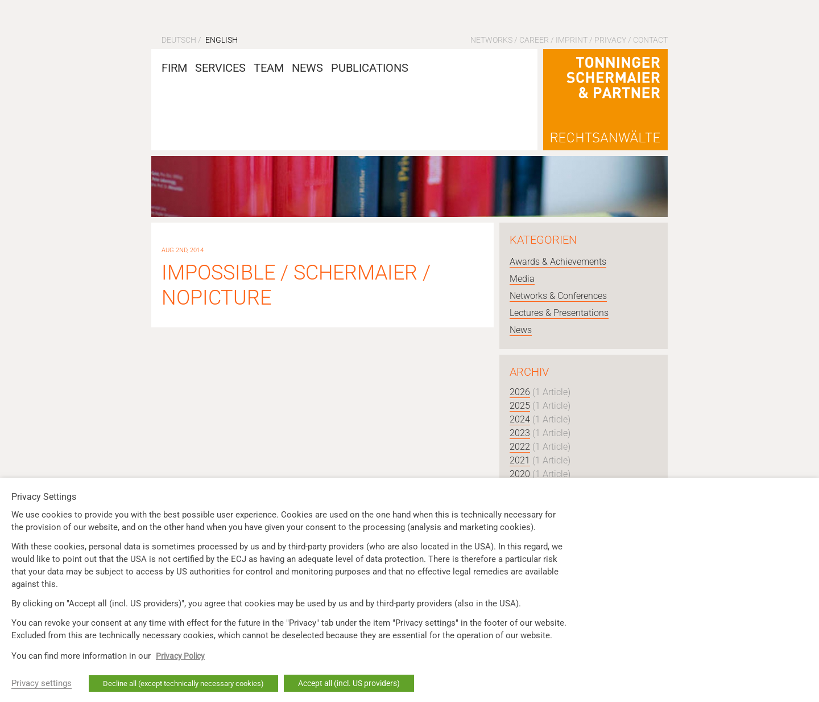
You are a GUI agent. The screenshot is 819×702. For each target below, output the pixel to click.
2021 (520, 460)
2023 (520, 433)
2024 (520, 419)
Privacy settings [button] (41, 683)
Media (522, 278)
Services (220, 68)
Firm (174, 68)
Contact (650, 39)
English (221, 39)
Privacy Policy (180, 655)
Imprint (572, 39)
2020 (520, 474)
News (307, 68)
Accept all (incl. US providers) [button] (349, 683)
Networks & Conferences (558, 295)
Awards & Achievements (558, 261)
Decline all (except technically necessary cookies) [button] (183, 683)
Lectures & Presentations (559, 312)
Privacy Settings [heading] (43, 497)
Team (269, 68)
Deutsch (179, 39)
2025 (520, 405)
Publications (369, 68)
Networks (491, 39)
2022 (520, 446)
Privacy (610, 39)
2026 (520, 392)
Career (534, 39)
